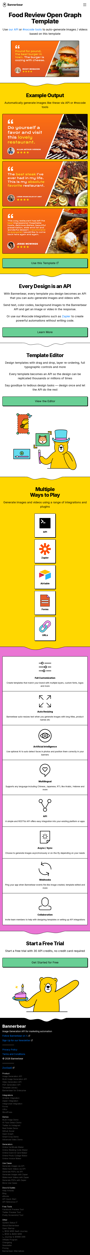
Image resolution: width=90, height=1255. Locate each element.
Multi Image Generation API (14, 1079)
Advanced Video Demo (12, 1139)
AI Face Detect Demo (11, 1122)
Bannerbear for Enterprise (14, 1090)
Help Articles (8, 1190)
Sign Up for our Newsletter (16, 1040)
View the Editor (45, 401)
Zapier (66, 316)
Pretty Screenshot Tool (12, 1215)
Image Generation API (12, 1076)
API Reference (8, 1202)
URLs (4, 1109)
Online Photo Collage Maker (14, 1155)
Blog (4, 1193)
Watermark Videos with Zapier (15, 1177)
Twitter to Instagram (11, 1125)
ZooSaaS (7, 1067)
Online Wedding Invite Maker (15, 1150)
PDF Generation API (11, 1085)
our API (13, 29)
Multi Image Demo (10, 1120)
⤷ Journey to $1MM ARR (13, 1237)
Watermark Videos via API (14, 1169)
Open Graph (7, 1134)
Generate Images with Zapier (15, 1174)
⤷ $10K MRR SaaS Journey (15, 1231)
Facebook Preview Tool (13, 1209)
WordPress (7, 1112)
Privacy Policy (9, 1049)
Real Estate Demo (10, 1128)
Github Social (8, 1131)
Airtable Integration (10, 1098)
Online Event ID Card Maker (14, 1153)
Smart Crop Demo (10, 1137)
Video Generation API (12, 1082)
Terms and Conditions (13, 1054)
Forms (5, 1106)
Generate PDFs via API (12, 1171)
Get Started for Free (45, 962)
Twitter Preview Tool (11, 1212)
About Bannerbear (10, 1225)
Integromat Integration (12, 1103)
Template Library (9, 1087)
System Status (8, 1222)
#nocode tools (32, 29)
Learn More (45, 332)
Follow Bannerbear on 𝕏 (15, 1035)
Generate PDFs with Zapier (14, 1180)
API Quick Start (9, 1199)
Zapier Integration (10, 1101)
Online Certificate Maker (13, 1147)
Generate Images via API (13, 1166)
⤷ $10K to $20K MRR (12, 1234)
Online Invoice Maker (11, 1158)
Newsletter (7, 1245)
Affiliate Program (9, 1239)
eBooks (5, 1196)
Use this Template (43, 263)
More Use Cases (9, 1183)
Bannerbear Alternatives (13, 1251)
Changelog (7, 1242)
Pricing (5, 1248)
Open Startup (8, 1228)
